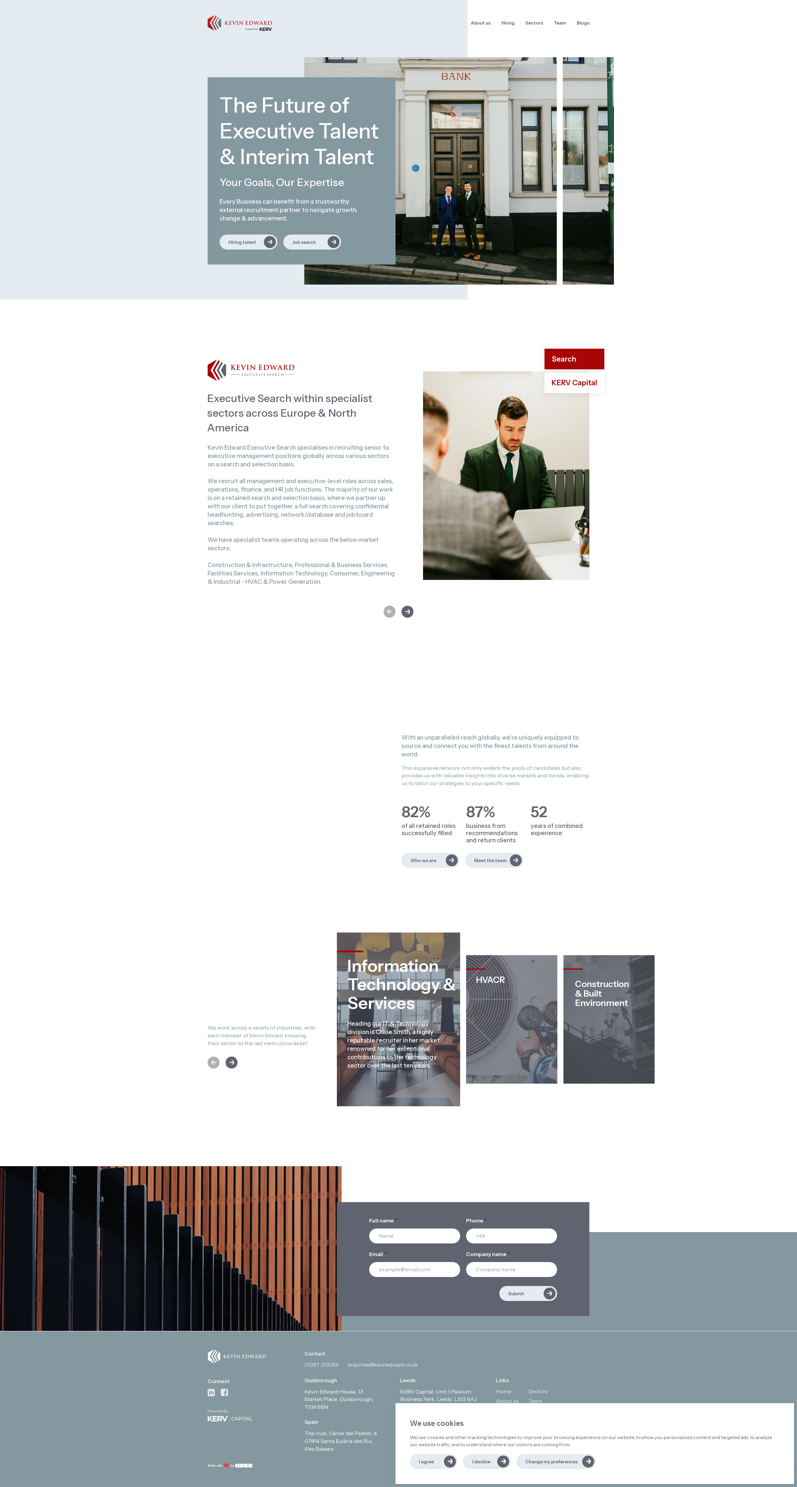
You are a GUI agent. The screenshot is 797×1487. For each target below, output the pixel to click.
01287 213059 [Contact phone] (322, 1364)
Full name (383, 1220)
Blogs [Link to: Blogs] (583, 23)
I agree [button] (426, 1462)
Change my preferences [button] (551, 1462)
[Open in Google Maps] (343, 1400)
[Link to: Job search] (312, 242)
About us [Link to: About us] (481, 23)
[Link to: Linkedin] (211, 1393)
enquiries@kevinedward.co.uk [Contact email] (383, 1364)
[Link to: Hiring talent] (248, 242)
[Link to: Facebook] (224, 1393)
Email (378, 1254)
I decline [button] (481, 1462)
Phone (476, 1220)
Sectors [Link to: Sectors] (534, 23)
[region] (499, 23)
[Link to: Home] (240, 23)
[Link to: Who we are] (430, 860)
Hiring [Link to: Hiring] (508, 23)
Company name (488, 1254)
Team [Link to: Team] (560, 23)
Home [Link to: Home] (503, 1391)
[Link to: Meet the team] (494, 860)
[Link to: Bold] (230, 1466)
